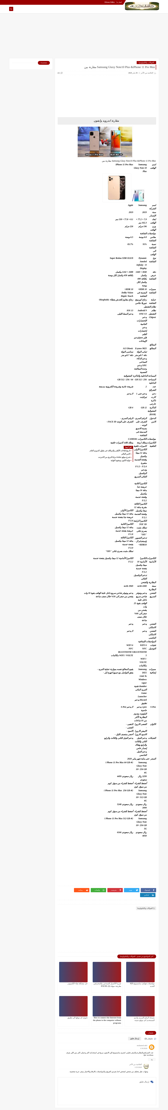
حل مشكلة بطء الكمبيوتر (78, 984)
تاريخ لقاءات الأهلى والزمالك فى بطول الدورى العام (110, 451)
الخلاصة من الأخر (135, 1064)
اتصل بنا (119, 2)
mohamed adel (142, 1045)
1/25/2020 (138, 1067)
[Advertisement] (84, 37)
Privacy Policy (110, 2)
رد (152, 1059)
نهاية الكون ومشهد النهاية (120, 460)
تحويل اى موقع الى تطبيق (77, 1018)
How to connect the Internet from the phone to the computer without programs (107, 1020)
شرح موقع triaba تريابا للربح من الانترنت (114, 457)
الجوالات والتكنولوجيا (146, 62)
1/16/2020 (143, 1048)
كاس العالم (125, 454)
